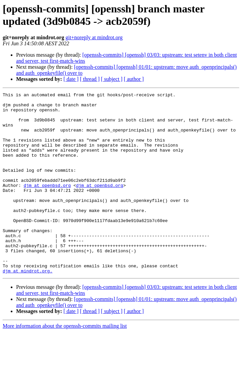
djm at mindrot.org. (27, 307)
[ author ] (134, 79)
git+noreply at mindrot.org (94, 37)
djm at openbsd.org (46, 204)
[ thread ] (90, 79)
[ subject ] (112, 79)
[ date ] (71, 79)
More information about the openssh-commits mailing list (65, 362)
